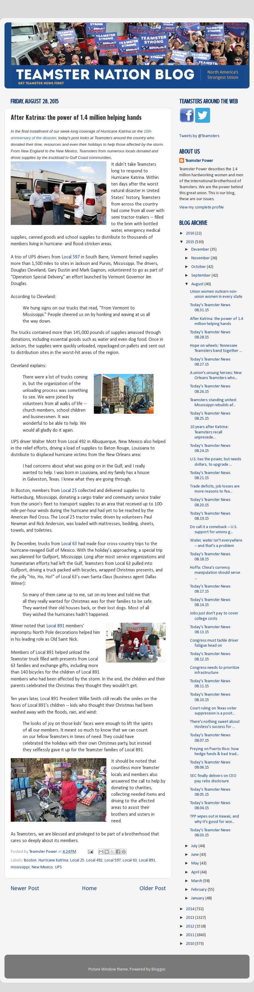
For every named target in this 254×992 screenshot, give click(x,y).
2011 (190, 935)
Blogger (158, 969)
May (195, 863)
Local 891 (55, 626)
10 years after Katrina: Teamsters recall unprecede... (209, 432)
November (201, 258)
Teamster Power (199, 161)
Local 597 (71, 257)
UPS (58, 867)
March (197, 881)
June (195, 855)
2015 (190, 242)
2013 (190, 918)
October (199, 267)
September (201, 275)
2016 (190, 233)
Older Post (153, 889)
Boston (30, 860)
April (195, 872)
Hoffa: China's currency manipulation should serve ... (215, 572)
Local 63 (69, 544)
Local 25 (69, 490)
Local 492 (94, 860)
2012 (190, 926)
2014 (190, 909)
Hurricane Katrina (53, 860)
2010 (190, 944)
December (200, 249)
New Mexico (42, 867)
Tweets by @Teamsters (199, 136)
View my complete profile (201, 207)
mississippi (20, 867)
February (199, 889)
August (197, 284)
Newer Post (24, 889)
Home (89, 889)
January (198, 898)
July (194, 846)
